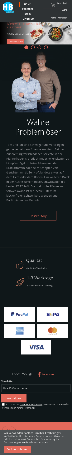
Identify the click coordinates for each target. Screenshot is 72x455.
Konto (53, 17)
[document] (36, 442)
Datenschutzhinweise (31, 404)
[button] (26, 47)
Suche (64, 9)
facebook (48, 374)
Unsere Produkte (16, 41)
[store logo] (8, 7)
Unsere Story (38, 216)
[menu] (27, 12)
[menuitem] (27, 4)
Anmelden (62, 17)
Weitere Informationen (35, 442)
